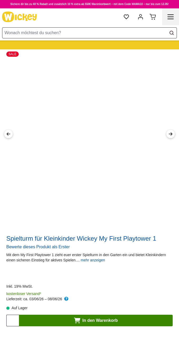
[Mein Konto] (140, 17)
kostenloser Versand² (23, 294)
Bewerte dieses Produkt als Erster (38, 247)
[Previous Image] (8, 134)
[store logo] (19, 17)
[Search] (171, 32)
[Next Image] (170, 134)
